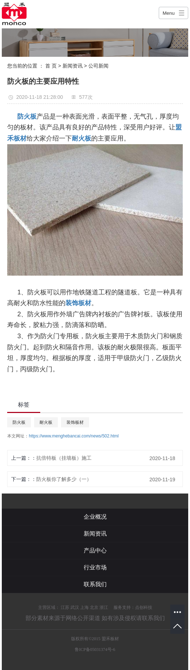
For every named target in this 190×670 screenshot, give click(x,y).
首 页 (51, 66)
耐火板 (46, 422)
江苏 (65, 607)
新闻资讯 (72, 66)
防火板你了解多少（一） (64, 479)
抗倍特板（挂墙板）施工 (64, 458)
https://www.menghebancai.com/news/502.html (74, 436)
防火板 (19, 422)
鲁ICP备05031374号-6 (95, 649)
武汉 (74, 607)
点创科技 (143, 607)
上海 (84, 607)
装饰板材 (75, 422)
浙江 (103, 607)
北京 (94, 607)
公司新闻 (98, 66)
